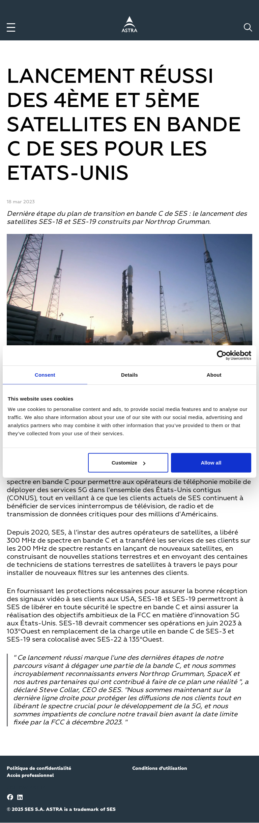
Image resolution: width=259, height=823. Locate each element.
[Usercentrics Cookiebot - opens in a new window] (221, 355)
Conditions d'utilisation (159, 768)
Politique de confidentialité (39, 768)
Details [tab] (129, 374)
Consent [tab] (45, 374)
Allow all (211, 463)
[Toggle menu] (11, 27)
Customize (128, 463)
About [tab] (214, 374)
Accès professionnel (30, 775)
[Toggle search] (248, 27)
